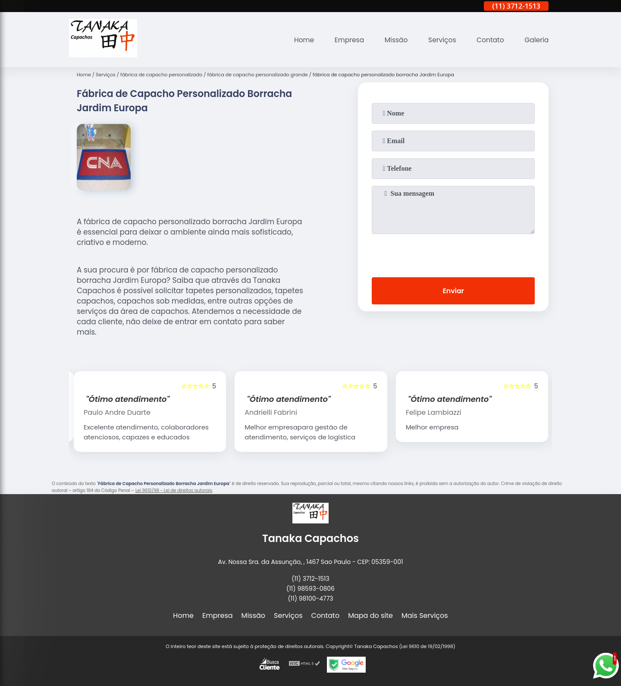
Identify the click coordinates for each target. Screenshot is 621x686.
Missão (393, 40)
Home (298, 40)
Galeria (536, 40)
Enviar (453, 291)
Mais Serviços (424, 615)
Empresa (344, 40)
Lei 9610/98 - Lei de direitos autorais (173, 490)
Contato (489, 40)
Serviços (439, 40)
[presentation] (453, 254)
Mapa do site (370, 615)
